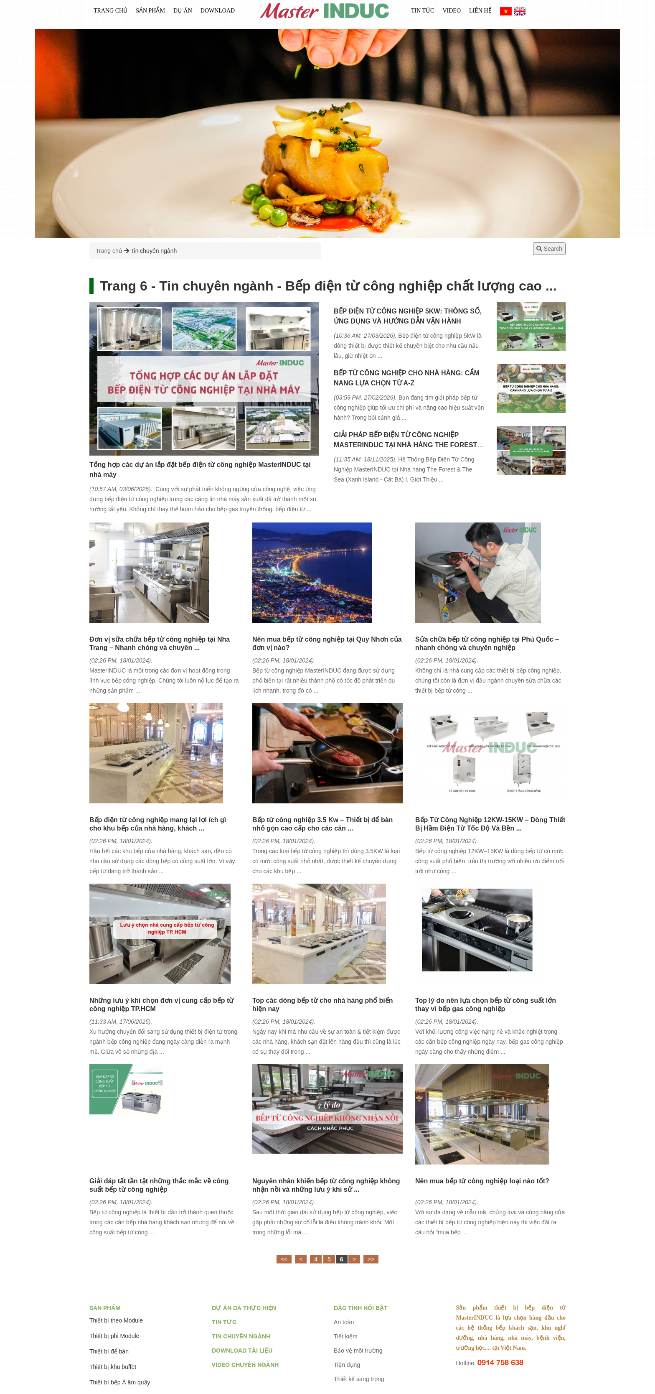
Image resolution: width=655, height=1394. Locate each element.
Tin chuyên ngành (154, 250)
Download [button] (218, 13)
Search (549, 248)
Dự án (182, 13)
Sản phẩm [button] (150, 13)
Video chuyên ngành (245, 1364)
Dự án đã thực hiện (244, 1307)
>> (371, 1265)
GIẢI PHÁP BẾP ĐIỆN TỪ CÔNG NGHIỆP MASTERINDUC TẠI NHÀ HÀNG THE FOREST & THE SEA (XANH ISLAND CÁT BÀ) (409, 445)
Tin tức (422, 13)
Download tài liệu (242, 1350)
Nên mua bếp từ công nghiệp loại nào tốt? (482, 1181)
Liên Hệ (480, 13)
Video (451, 13)
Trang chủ (110, 13)
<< (284, 1265)
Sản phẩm (105, 1307)
